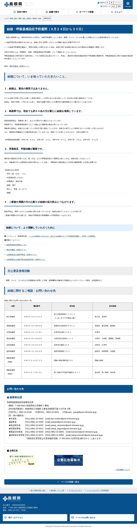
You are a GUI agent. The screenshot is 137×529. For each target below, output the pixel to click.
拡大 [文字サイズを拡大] (113, 6)
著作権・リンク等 (57, 490)
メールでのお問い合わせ (85, 517)
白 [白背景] (107, 2)
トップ (6, 18)
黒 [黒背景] (111, 2)
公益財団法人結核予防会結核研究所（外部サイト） (26, 259)
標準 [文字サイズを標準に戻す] (119, 6)
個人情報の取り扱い (38, 490)
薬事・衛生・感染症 (25, 18)
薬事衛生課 (47, 18)
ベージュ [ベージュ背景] (118, 2)
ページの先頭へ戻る (70, 482)
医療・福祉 (13, 18)
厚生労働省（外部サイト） (19, 66)
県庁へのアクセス (15, 517)
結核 (39, 18)
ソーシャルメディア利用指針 (98, 490)
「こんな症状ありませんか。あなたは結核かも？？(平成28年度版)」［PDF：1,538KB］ (62, 236)
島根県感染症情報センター (16, 245)
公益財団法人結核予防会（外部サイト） (21, 255)
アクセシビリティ (75, 490)
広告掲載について (123, 470)
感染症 (35, 18)
